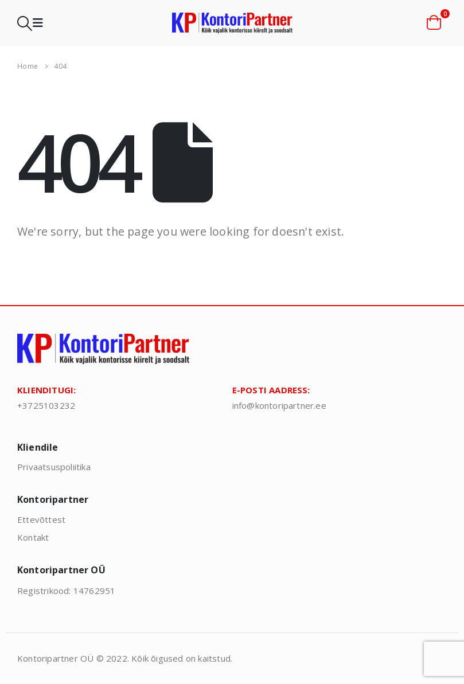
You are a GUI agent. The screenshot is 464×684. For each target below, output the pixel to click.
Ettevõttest (41, 519)
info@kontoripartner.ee (279, 405)
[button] (24, 23)
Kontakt (33, 537)
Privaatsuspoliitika (54, 466)
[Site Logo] (232, 23)
